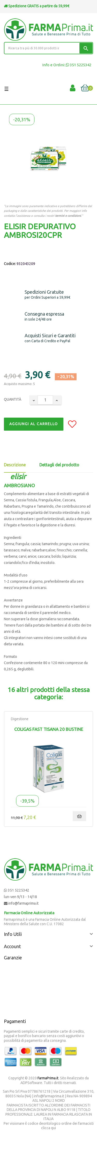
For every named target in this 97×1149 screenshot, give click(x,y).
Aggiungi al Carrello (33, 424)
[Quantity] (45, 400)
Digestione (19, 719)
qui (53, 1128)
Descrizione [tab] (15, 464)
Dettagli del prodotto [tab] (59, 464)
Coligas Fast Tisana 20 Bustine (48, 729)
